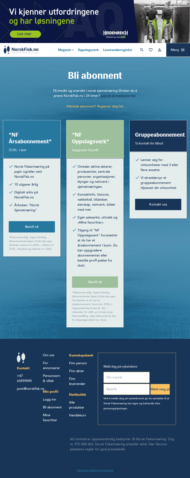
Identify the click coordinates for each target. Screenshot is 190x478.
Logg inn (159, 49)
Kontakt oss (158, 204)
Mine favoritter (150, 49)
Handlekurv (77, 415)
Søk (141, 49)
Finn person (78, 363)
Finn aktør (76, 371)
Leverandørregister (117, 50)
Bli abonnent (52, 407)
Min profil (50, 391)
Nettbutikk (77, 394)
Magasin (64, 50)
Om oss (48, 355)
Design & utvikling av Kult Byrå (95, 470)
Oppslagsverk (88, 50)
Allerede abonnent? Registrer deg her (95, 106)
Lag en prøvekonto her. (118, 96)
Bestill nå (31, 227)
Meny (175, 50)
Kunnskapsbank (81, 355)
